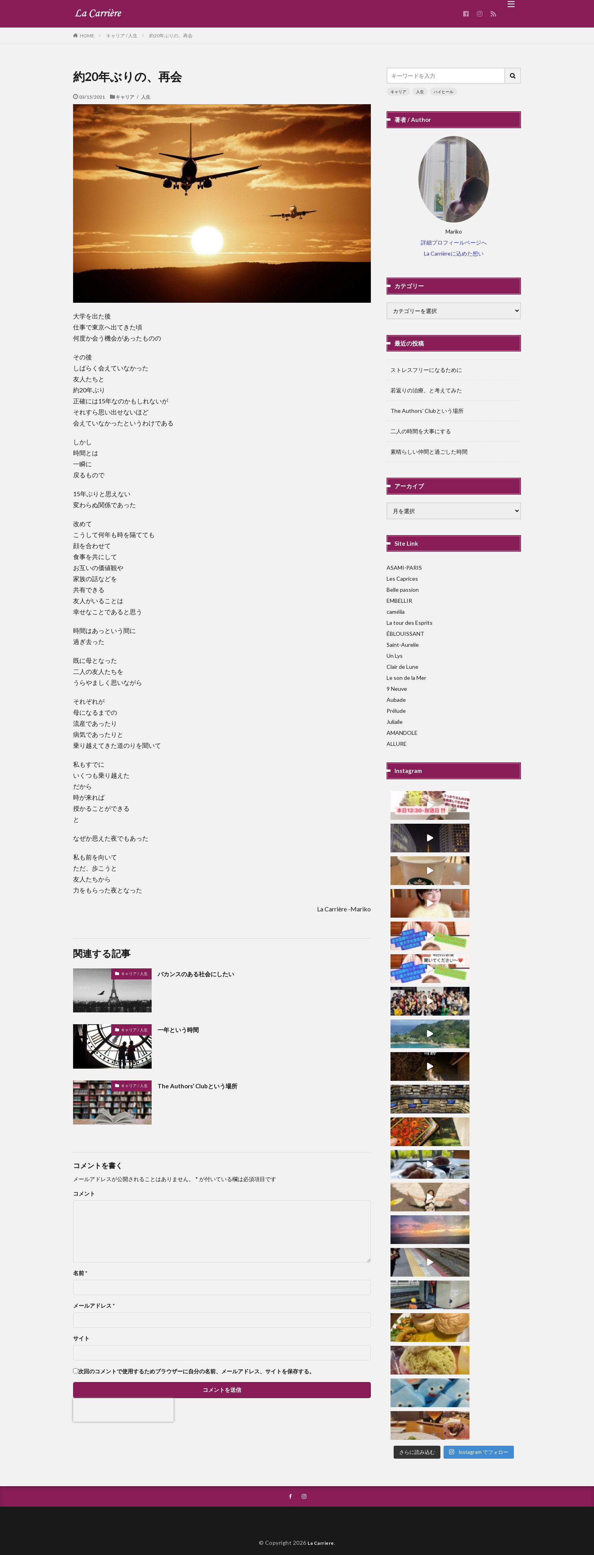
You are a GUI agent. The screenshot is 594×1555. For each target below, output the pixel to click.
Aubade (396, 699)
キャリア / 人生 (122, 36)
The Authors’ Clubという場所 (204, 1085)
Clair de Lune (402, 666)
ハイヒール (443, 91)
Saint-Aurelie (403, 644)
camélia (396, 611)
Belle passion (403, 589)
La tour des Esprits (410, 622)
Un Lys (395, 655)
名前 (80, 1273)
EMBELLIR (399, 600)
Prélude (396, 710)
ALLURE (397, 743)
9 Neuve (397, 688)
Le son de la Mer (406, 677)
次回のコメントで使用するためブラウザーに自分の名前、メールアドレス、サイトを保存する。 (196, 1371)
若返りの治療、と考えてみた (426, 390)
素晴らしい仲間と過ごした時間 (429, 451)
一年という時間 (182, 1029)
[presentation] (123, 1410)
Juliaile (395, 721)
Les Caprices (402, 578)
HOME (87, 35)
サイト (81, 1338)
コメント (84, 1193)
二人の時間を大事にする (420, 431)
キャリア (398, 91)
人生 (420, 91)
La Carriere (321, 1526)
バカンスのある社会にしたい (203, 973)
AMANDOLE (402, 732)
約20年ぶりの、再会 (170, 36)
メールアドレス (94, 1305)
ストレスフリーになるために (426, 369)
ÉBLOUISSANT (405, 633)
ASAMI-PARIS (404, 567)
